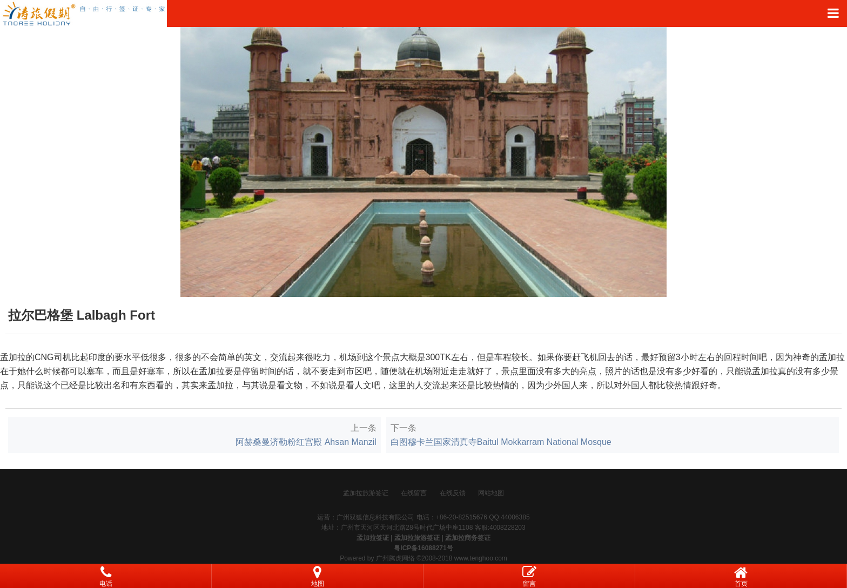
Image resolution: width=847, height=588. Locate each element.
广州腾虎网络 (395, 558)
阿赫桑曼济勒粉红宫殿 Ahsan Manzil (306, 442)
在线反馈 (453, 493)
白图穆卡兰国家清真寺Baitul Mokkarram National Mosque (501, 442)
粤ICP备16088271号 (423, 548)
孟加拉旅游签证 (365, 493)
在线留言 (414, 493)
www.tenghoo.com (480, 558)
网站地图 (491, 493)
